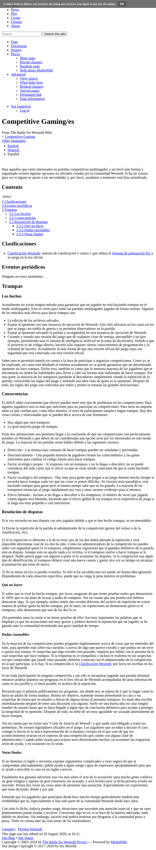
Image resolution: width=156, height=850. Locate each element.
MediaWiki (119, 842)
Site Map (8, 838)
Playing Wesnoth (30, 829)
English (13, 146)
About (15, 26)
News (15, 10)
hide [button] (7, 196)
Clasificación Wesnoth (24, 253)
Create (15, 18)
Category (8, 829)
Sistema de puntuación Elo (131, 253)
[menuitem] (27, 58)
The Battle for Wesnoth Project (65, 842)
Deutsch (13, 150)
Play (14, 14)
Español (13, 154)
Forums (16, 22)
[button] (14, 42)
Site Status (25, 838)
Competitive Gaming (20, 137)
